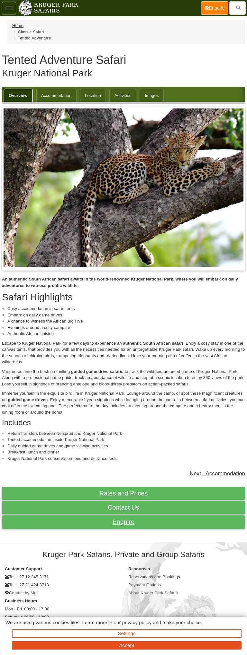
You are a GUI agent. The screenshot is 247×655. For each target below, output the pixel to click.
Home (17, 25)
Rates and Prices (123, 493)
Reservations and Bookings (154, 576)
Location (93, 95)
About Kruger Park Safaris (153, 592)
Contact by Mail (23, 592)
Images (152, 95)
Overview (18, 95)
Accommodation (56, 95)
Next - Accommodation (217, 473)
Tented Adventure (34, 38)
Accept (126, 645)
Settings (127, 633)
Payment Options (144, 584)
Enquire (123, 521)
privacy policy (136, 622)
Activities (122, 95)
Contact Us (123, 507)
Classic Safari (31, 32)
